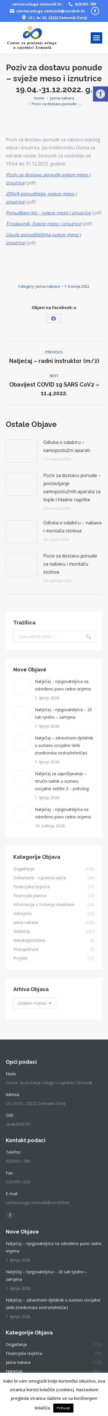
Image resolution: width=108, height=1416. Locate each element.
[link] (100, 93)
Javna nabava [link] (48, 286)
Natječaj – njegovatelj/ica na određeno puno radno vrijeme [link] (63, 685)
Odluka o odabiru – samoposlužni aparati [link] (66, 446)
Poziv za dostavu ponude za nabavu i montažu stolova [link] (70, 564)
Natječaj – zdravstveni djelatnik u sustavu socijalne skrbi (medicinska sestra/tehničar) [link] (64, 745)
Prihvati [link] (63, 1408)
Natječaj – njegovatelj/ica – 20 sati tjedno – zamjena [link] (63, 713)
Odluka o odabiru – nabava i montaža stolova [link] (72, 526)
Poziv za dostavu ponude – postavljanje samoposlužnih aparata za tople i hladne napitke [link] (72, 487)
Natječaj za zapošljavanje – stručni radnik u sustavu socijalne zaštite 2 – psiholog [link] (62, 781)
